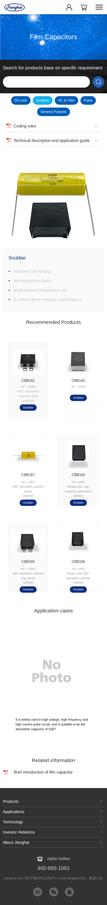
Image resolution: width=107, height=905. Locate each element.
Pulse (88, 100)
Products (11, 801)
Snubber (42, 100)
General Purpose (53, 112)
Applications (14, 811)
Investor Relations (19, 832)
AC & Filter (66, 100)
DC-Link (21, 100)
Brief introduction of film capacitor (43, 772)
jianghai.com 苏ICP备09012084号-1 (31, 878)
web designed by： (81, 878)
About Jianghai (16, 842)
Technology (13, 822)
